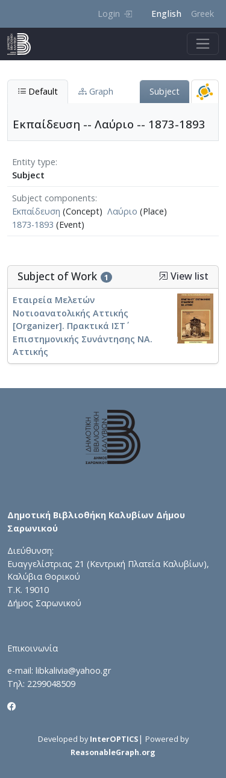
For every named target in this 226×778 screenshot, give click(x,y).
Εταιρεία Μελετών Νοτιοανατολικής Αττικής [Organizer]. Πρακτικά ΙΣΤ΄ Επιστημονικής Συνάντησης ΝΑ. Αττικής (82, 325)
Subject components (53, 198)
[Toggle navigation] (203, 44)
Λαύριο (122, 211)
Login (115, 13)
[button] (163, 276)
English (166, 13)
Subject (164, 91)
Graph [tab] (95, 91)
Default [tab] (37, 91)
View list (184, 276)
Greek (202, 13)
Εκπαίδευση (36, 211)
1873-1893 (33, 224)
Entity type (33, 162)
